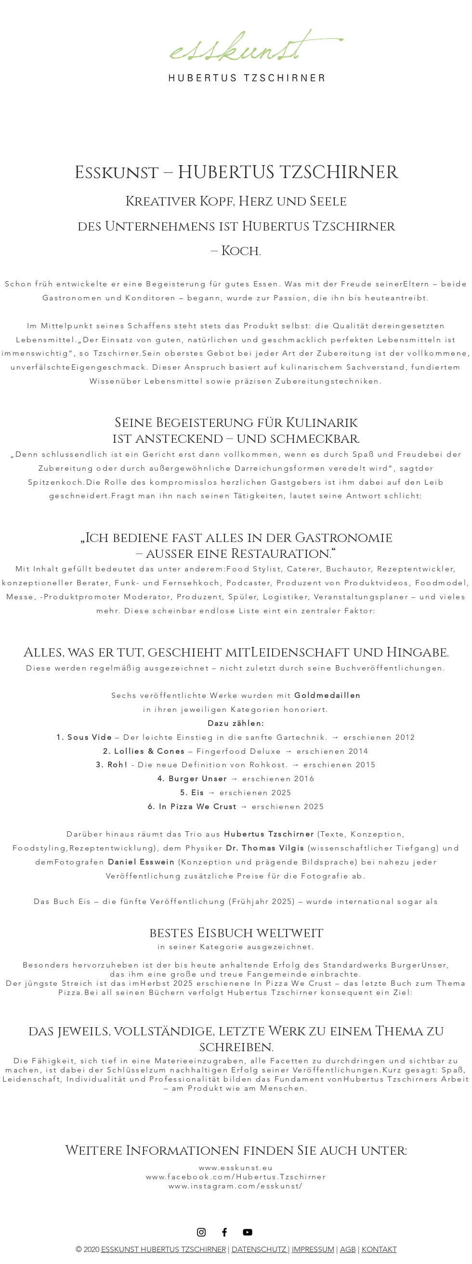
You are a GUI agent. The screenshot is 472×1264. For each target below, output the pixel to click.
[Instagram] (201, 1232)
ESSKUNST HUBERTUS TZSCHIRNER (163, 1249)
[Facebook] (224, 1232)
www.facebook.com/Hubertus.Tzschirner (236, 1176)
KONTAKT (379, 1249)
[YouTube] (247, 1232)
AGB (348, 1249)
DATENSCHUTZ (260, 1249)
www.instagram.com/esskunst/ (236, 1185)
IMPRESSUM (313, 1249)
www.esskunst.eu (236, 1167)
